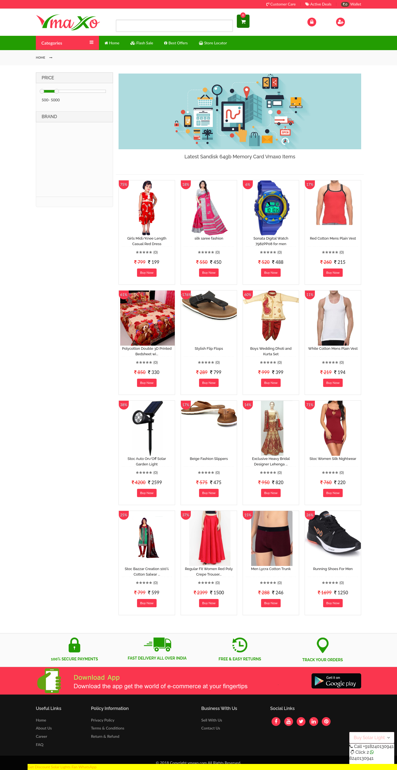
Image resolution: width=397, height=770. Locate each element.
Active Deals (318, 4)
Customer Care (281, 4)
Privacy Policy (102, 720)
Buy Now (146, 272)
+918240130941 (378, 746)
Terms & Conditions (107, 728)
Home (41, 720)
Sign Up (347, 21)
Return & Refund (105, 736)
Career (41, 736)
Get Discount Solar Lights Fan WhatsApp (62, 766)
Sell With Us (211, 720)
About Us (44, 728)
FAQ (40, 744)
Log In (317, 21)
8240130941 (361, 758)
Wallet (351, 4)
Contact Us (210, 728)
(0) (155, 252)
